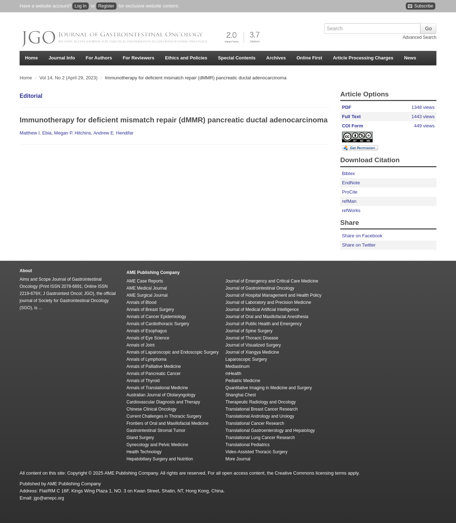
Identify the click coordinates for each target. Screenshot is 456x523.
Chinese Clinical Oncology (151, 409)
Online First (309, 57)
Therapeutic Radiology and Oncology (261, 402)
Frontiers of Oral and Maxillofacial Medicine (167, 423)
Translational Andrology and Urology (260, 416)
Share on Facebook (362, 235)
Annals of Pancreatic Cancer (153, 373)
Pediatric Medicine (243, 380)
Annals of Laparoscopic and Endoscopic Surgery (172, 352)
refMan (349, 201)
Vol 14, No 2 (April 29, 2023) (69, 77)
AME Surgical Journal (146, 295)
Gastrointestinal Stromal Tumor (155, 430)
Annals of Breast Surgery (150, 309)
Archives (276, 57)
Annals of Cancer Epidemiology (156, 316)
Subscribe (420, 6)
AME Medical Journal (146, 288)
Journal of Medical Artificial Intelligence (262, 309)
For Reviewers (138, 57)
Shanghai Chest (241, 394)
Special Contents (236, 57)
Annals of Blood (141, 302)
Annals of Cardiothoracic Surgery (157, 323)
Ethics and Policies (186, 57)
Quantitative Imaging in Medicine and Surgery (269, 387)
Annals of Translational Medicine (157, 387)
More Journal (238, 458)
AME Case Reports (144, 281)
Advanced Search (419, 37)
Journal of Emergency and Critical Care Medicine (272, 281)
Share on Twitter (358, 245)
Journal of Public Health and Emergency (264, 323)
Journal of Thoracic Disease (252, 338)
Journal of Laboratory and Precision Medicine (268, 302)
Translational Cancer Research (255, 423)
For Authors (99, 57)
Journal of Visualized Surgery (253, 345)
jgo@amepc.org (49, 498)
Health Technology (144, 451)
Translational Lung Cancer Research (260, 437)
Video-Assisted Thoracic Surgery (256, 451)
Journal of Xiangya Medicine (252, 352)
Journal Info (61, 57)
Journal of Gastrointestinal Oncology (260, 288)
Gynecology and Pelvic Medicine (157, 444)
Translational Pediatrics (248, 444)
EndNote (351, 182)
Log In (80, 6)
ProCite (349, 192)
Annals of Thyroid (143, 380)
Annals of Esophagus (146, 330)
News (410, 57)
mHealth (234, 373)
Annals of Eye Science (147, 338)
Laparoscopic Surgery (246, 359)
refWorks (351, 210)
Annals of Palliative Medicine (153, 366)
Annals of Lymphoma (146, 359)
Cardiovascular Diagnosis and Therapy (163, 402)
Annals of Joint (140, 345)
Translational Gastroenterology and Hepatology (270, 430)
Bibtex (348, 173)
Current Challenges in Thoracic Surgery (164, 416)
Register (106, 6)
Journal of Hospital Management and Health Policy (273, 295)
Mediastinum (238, 366)
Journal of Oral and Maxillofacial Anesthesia (267, 316)
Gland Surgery (140, 437)
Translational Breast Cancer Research (262, 409)
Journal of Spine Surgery (249, 330)
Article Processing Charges (363, 57)
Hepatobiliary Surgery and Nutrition (159, 458)
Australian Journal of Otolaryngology (160, 394)
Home (31, 57)
